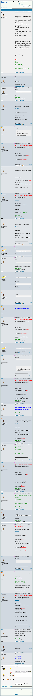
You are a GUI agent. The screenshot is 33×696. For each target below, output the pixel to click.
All (18, 73)
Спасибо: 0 (30, 123)
